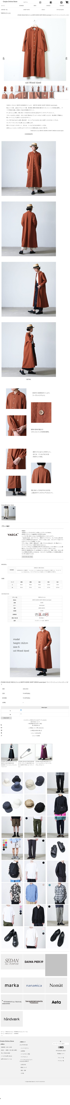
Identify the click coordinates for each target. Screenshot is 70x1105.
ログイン (26, 2)
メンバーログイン (25, 1048)
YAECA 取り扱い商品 (27, 556)
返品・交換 (23, 1070)
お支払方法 (23, 1064)
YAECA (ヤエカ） (9, 1033)
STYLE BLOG (60, 9)
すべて (3, 5)
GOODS (62, 5)
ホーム (2, 1031)
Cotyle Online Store (30, 1081)
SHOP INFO (26, 9)
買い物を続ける (36, 725)
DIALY (43, 9)
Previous (4, 58)
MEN (35, 5)
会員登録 (23, 1051)
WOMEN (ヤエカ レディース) (20, 1031)
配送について (24, 1067)
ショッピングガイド (24, 1061)
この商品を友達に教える (36, 730)
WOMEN (21, 5)
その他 (22, 1073)
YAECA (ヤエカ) (5, 13)
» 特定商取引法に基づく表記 (35, 723)
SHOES (48, 5)
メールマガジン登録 (25, 1054)
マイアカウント (24, 1056)
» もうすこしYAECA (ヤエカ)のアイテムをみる (35, 720)
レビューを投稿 (36, 735)
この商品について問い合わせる (36, 727)
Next (65, 58)
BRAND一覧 (4, 9)
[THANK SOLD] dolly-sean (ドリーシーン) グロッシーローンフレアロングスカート (43, 763)
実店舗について (60, 1053)
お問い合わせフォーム (6, 1059)
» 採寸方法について (35, 721)
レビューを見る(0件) (36, 733)
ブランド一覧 (61, 1057)
